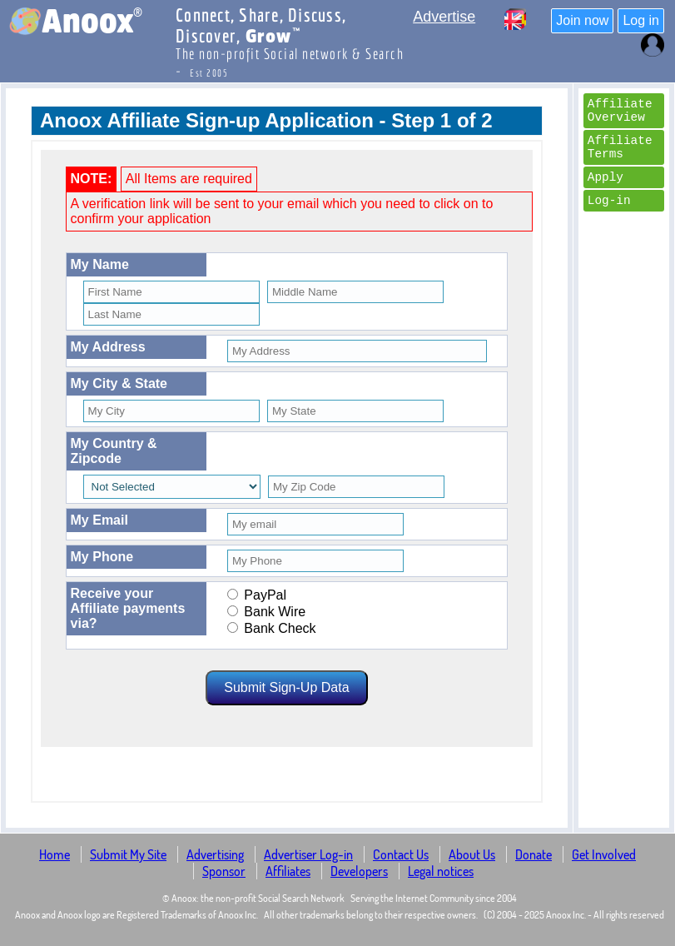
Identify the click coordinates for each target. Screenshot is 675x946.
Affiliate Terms (620, 147)
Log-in (609, 200)
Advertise (444, 16)
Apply (605, 177)
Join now (582, 20)
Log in (641, 20)
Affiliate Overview (620, 110)
